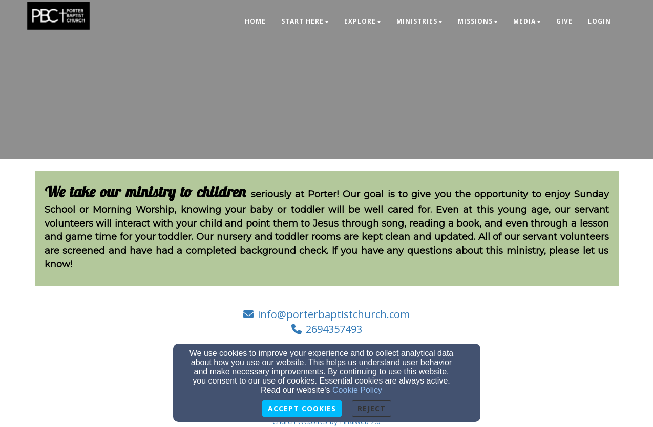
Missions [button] (478, 21)
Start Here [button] (305, 21)
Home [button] (255, 21)
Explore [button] (362, 21)
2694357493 (334, 329)
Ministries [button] (419, 21)
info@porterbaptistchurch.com (334, 314)
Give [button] (564, 21)
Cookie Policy (357, 390)
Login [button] (599, 21)
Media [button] (527, 21)
